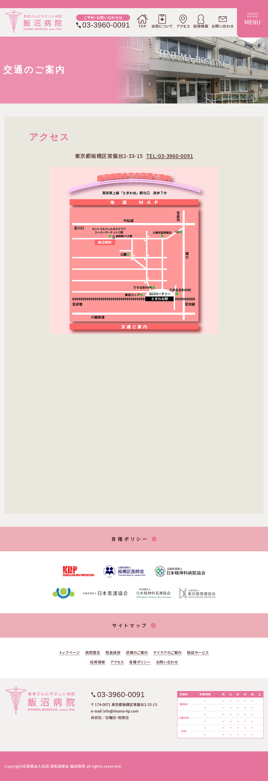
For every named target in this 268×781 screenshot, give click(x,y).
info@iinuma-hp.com (120, 711)
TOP (142, 21)
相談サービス (198, 653)
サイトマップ (129, 625)
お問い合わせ (223, 21)
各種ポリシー (129, 539)
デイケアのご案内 (167, 653)
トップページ (69, 653)
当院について (162, 21)
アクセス (183, 21)
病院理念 (92, 653)
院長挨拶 (113, 653)
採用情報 (200, 21)
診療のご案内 (137, 653)
